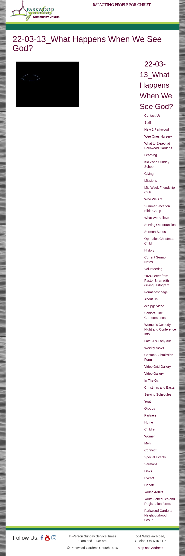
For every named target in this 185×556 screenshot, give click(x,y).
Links (148, 471)
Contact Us (152, 115)
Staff (147, 122)
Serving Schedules (158, 394)
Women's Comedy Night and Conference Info (160, 329)
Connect (150, 450)
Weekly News (154, 348)
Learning (150, 155)
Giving (149, 173)
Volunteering (153, 269)
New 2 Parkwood (156, 129)
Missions (150, 180)
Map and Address (150, 548)
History (149, 250)
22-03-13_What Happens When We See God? (156, 85)
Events (149, 478)
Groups (149, 408)
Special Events (155, 457)
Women (150, 436)
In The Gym (152, 380)
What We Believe (156, 218)
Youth (148, 401)
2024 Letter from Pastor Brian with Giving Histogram (156, 280)
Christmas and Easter (160, 387)
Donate (149, 485)
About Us (151, 299)
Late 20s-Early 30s (158, 341)
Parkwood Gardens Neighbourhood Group (158, 515)
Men (147, 443)
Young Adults (153, 492)
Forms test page (156, 292)
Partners (150, 415)
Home (148, 422)
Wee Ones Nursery (158, 136)
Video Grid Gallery (157, 366)
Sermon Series (155, 232)
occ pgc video (154, 306)
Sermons (150, 464)
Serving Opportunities (160, 225)
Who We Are (153, 199)
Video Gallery (154, 373)
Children (150, 429)
